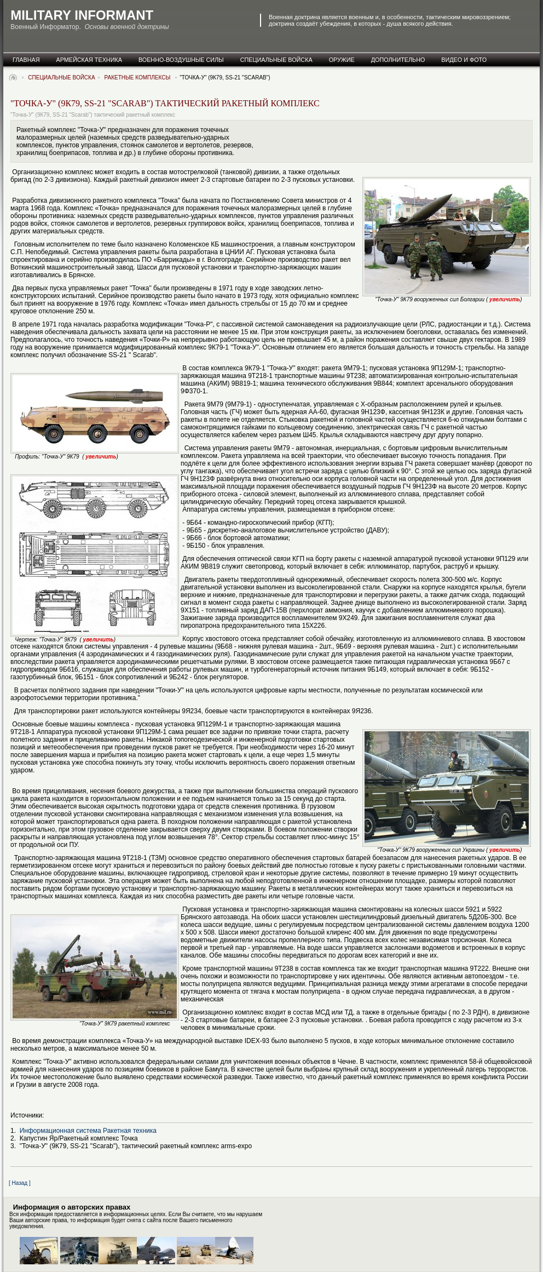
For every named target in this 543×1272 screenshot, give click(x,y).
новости (27, 72)
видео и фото (464, 59)
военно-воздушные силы (181, 59)
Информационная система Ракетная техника (88, 1131)
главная (26, 59)
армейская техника (89, 59)
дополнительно (398, 59)
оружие (342, 59)
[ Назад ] (20, 1183)
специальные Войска (276, 59)
